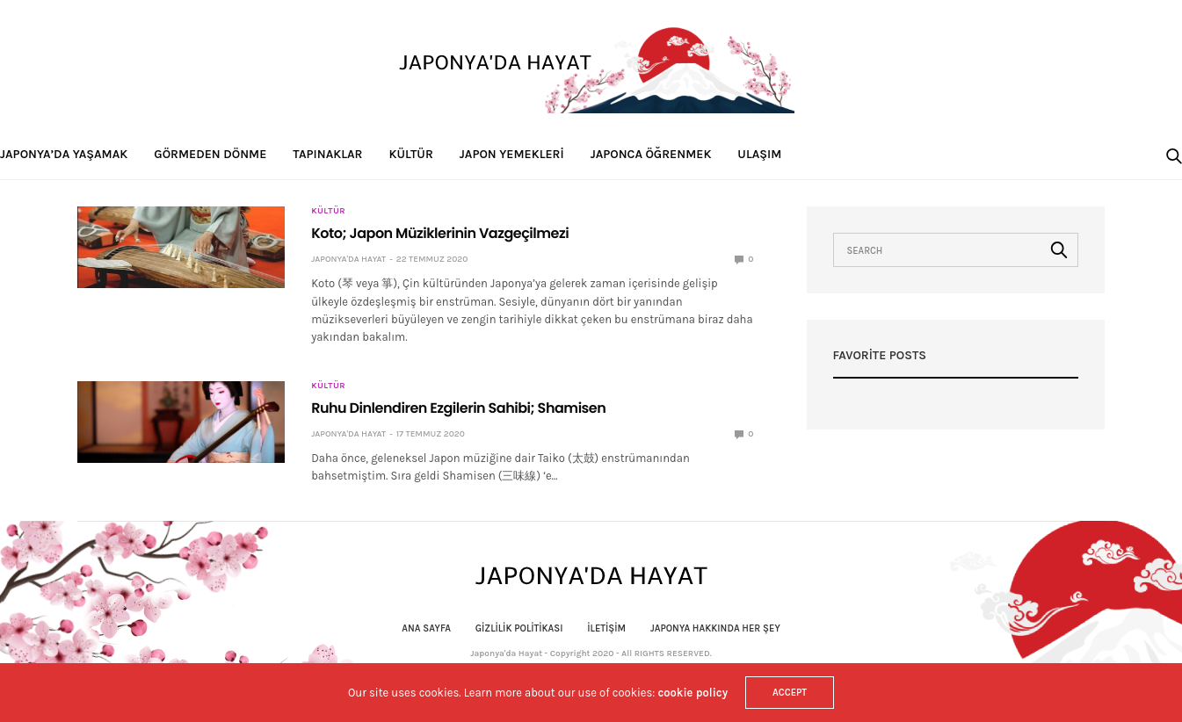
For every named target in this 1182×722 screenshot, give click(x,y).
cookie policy (692, 692)
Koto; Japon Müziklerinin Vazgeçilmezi (440, 233)
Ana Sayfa (426, 628)
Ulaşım (759, 154)
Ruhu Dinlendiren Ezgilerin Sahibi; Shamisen (458, 408)
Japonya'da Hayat (348, 259)
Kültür (411, 154)
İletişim (606, 628)
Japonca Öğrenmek (651, 154)
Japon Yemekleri (512, 154)
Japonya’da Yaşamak (63, 154)
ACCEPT (789, 692)
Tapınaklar (327, 154)
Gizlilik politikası (519, 628)
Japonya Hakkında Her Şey (715, 628)
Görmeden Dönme (210, 154)
